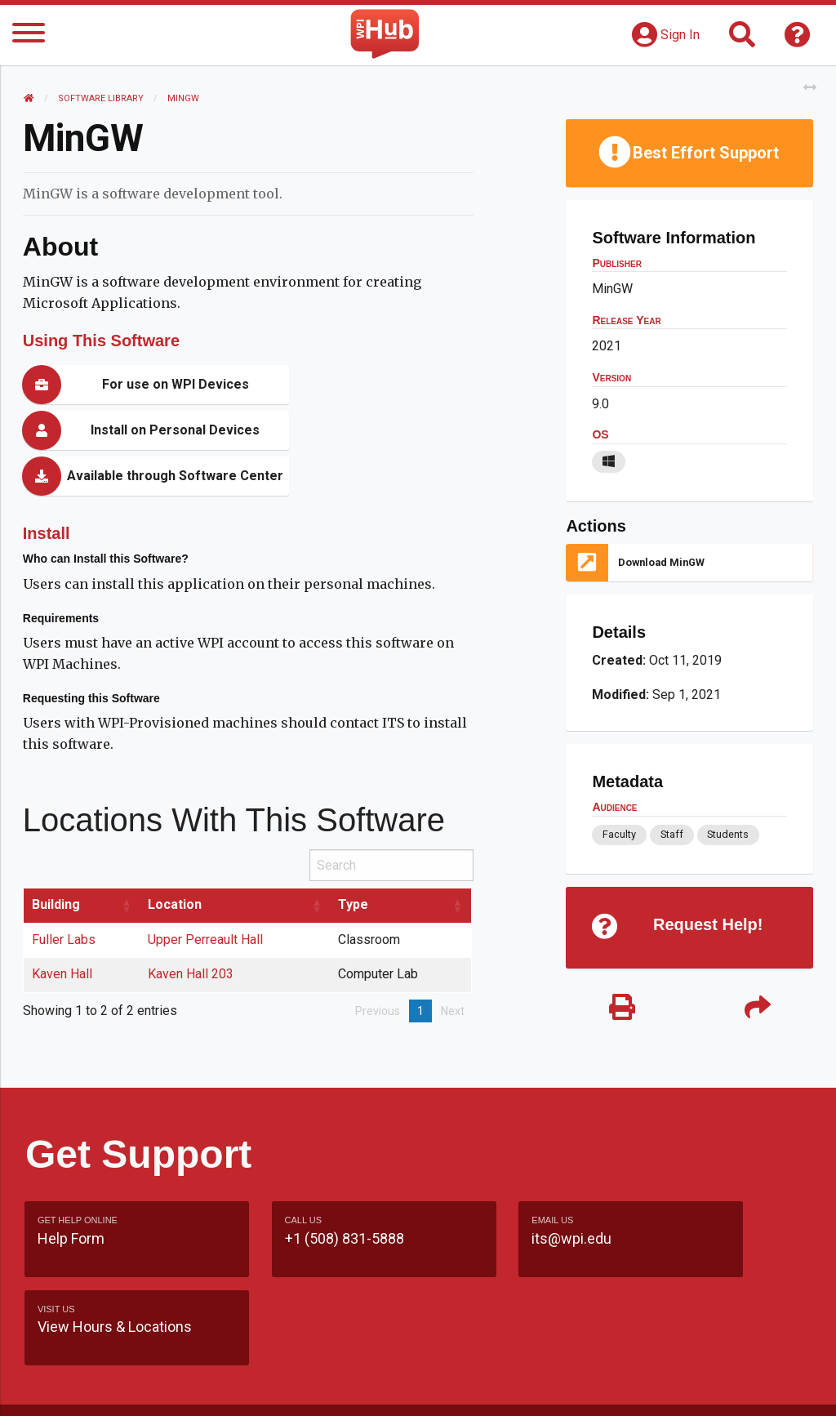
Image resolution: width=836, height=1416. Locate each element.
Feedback (524, 1356)
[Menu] (28, 35)
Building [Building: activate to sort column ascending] (57, 858)
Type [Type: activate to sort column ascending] (355, 858)
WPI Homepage (701, 1356)
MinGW (185, 98)
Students (728, 834)
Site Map (603, 1356)
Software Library (102, 98)
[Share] (756, 1009)
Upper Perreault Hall (207, 894)
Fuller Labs (65, 894)
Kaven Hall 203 (193, 928)
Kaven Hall (63, 928)
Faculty (618, 834)
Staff (671, 834)
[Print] (621, 1009)
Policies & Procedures (620, 1387)
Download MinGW (661, 562)
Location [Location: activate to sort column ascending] (177, 858)
